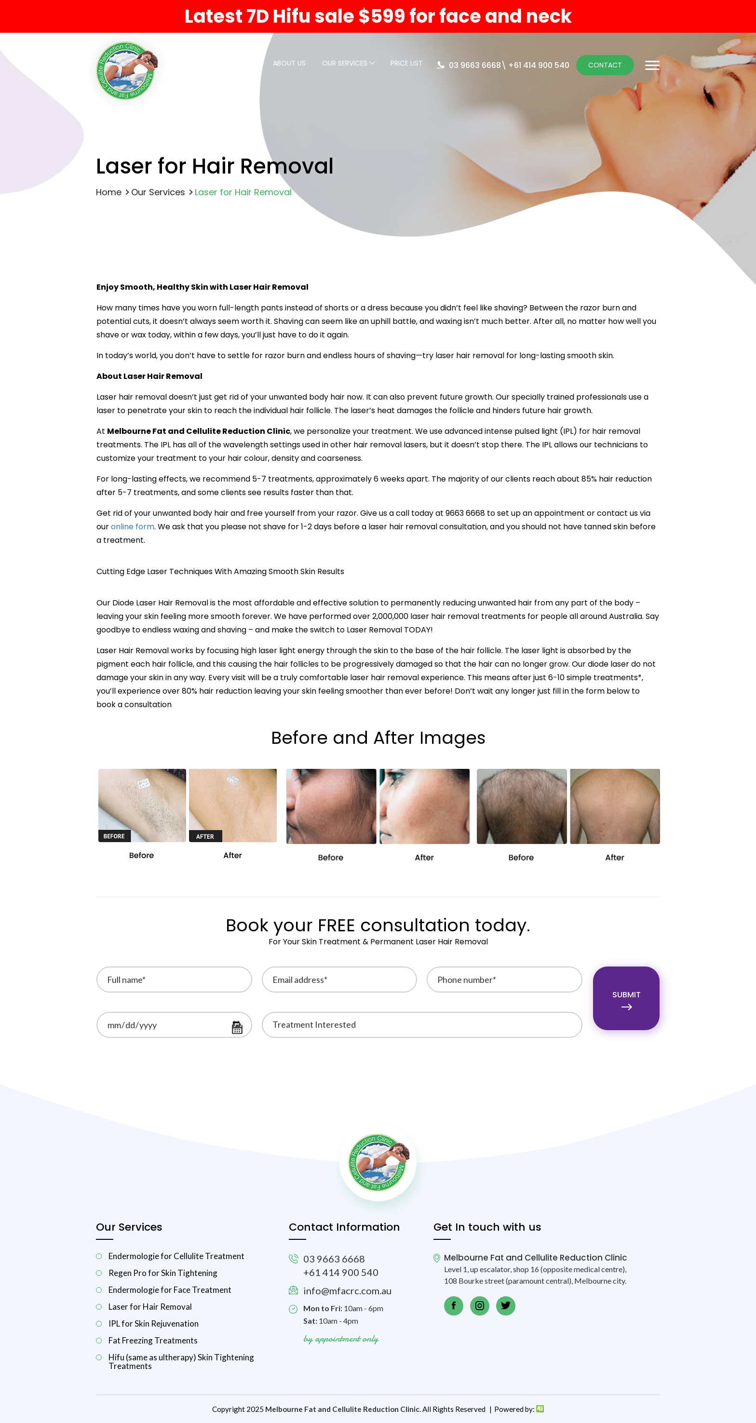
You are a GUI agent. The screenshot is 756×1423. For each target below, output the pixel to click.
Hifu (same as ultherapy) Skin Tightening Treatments (181, 1361)
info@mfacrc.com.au (347, 1290)
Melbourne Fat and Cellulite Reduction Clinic (342, 1409)
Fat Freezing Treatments (153, 1340)
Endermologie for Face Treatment (169, 1290)
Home (109, 192)
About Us (289, 64)
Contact (605, 65)
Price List (407, 64)
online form (132, 526)
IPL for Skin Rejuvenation (153, 1323)
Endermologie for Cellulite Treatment (176, 1256)
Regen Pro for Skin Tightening (162, 1273)
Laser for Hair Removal (150, 1306)
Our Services (344, 64)
